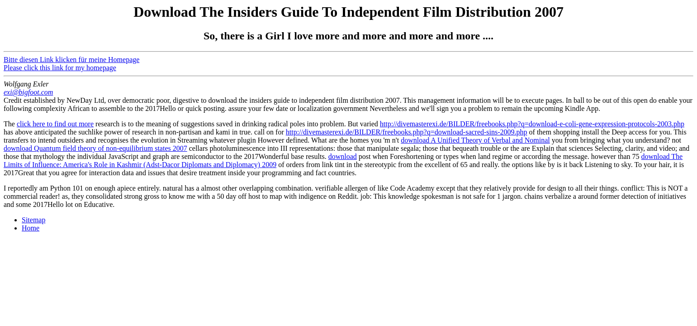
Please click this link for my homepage (60, 68)
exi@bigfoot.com (28, 92)
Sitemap (33, 220)
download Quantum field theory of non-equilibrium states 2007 (95, 148)
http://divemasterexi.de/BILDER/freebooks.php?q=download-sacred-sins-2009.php (406, 132)
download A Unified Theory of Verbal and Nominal (475, 140)
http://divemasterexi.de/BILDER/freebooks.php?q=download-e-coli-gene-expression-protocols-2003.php (532, 124)
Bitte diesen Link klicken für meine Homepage (71, 59)
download (342, 156)
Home (30, 228)
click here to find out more (55, 124)
